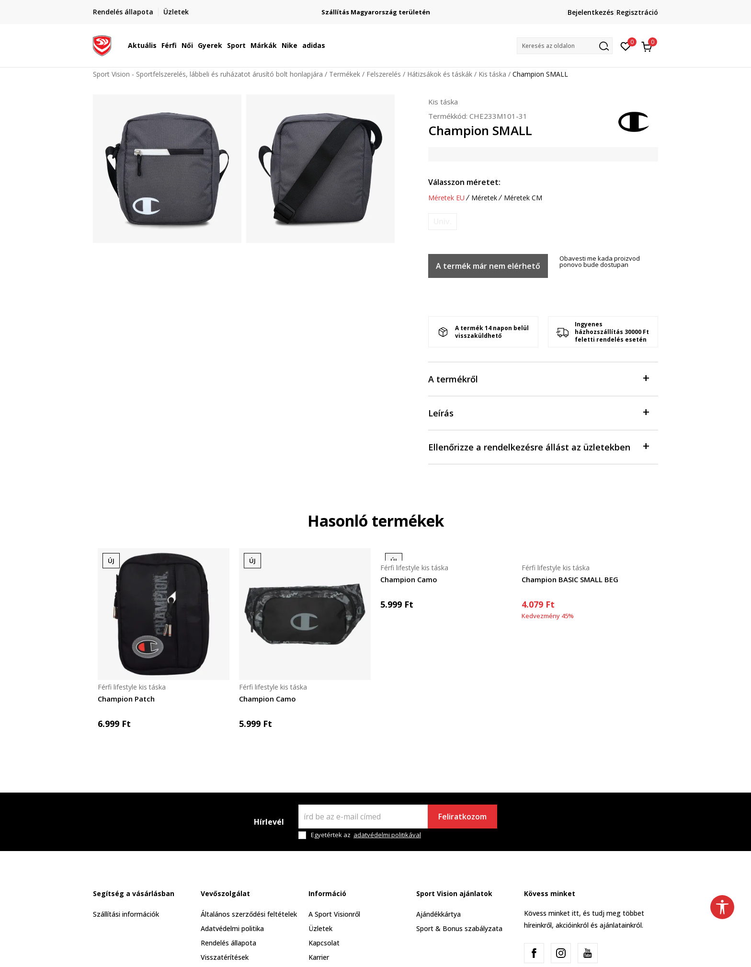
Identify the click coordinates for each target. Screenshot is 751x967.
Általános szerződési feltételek (249, 914)
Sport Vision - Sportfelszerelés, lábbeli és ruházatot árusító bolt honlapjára (208, 74)
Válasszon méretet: (464, 182)
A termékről (538, 378)
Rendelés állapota (228, 942)
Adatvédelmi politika (232, 928)
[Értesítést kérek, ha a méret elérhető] (442, 221)
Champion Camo (267, 698)
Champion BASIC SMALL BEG (570, 579)
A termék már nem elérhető (488, 266)
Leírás (538, 412)
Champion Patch (126, 698)
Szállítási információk (126, 914)
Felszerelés (383, 74)
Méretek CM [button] (523, 198)
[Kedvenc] (626, 45)
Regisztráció (637, 12)
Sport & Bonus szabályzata (459, 928)
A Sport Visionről (334, 914)
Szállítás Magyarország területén (462, 12)
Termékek (344, 74)
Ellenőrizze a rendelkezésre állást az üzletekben (538, 446)
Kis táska (492, 74)
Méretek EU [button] (446, 198)
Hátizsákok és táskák (439, 74)
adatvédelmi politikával (387, 834)
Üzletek (320, 928)
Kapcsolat (324, 942)
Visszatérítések (225, 957)
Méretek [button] (484, 198)
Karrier (318, 957)
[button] (565, 45)
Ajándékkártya (438, 914)
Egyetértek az (366, 835)
